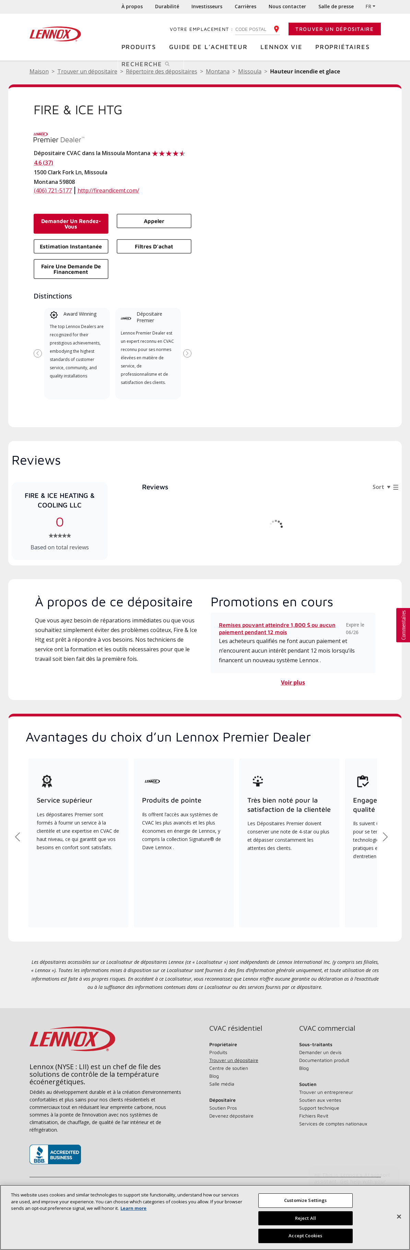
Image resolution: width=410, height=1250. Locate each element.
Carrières (245, 6)
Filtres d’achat (154, 246)
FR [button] (368, 6)
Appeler (154, 221)
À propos (132, 6)
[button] (403, 625)
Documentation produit (324, 1060)
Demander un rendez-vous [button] (71, 224)
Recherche (152, 63)
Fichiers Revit (313, 1116)
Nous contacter (287, 6)
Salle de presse (336, 6)
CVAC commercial (327, 1028)
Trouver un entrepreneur (326, 1092)
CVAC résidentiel (235, 1028)
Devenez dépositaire (231, 1116)
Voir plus (293, 682)
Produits (140, 46)
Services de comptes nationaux (333, 1123)
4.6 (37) (43, 162)
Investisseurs (206, 6)
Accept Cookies (305, 1236)
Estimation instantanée (71, 246)
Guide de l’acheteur (210, 46)
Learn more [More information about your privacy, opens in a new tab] (133, 1208)
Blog (214, 1076)
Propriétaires (344, 46)
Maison (39, 71)
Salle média (221, 1084)
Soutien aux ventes (320, 1100)
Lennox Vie (283, 46)
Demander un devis (320, 1052)
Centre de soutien (228, 1068)
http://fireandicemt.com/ (108, 190)
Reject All (305, 1218)
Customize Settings (305, 1200)
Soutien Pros (223, 1108)
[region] (205, 1217)
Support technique (319, 1108)
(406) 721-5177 (53, 190)
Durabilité (167, 6)
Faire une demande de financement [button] (71, 269)
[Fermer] (399, 1216)
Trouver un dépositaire (334, 29)
